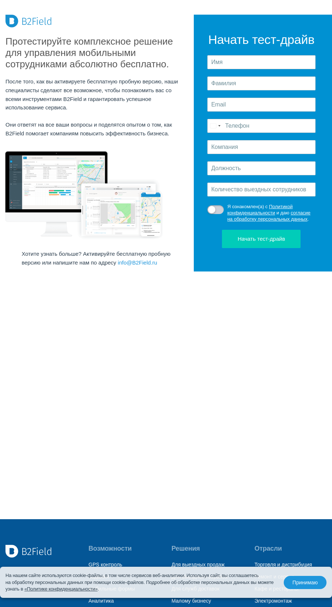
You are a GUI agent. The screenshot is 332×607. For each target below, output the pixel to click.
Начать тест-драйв (261, 239)
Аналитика (101, 601)
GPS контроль (105, 564)
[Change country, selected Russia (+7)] (215, 126)
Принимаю (305, 582)
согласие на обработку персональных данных (268, 216)
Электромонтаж (273, 601)
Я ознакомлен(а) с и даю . (268, 213)
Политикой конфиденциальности (260, 210)
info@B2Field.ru (137, 262)
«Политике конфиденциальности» (61, 589)
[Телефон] (261, 126)
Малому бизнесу (191, 601)
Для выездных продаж (198, 564)
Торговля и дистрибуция (283, 564)
